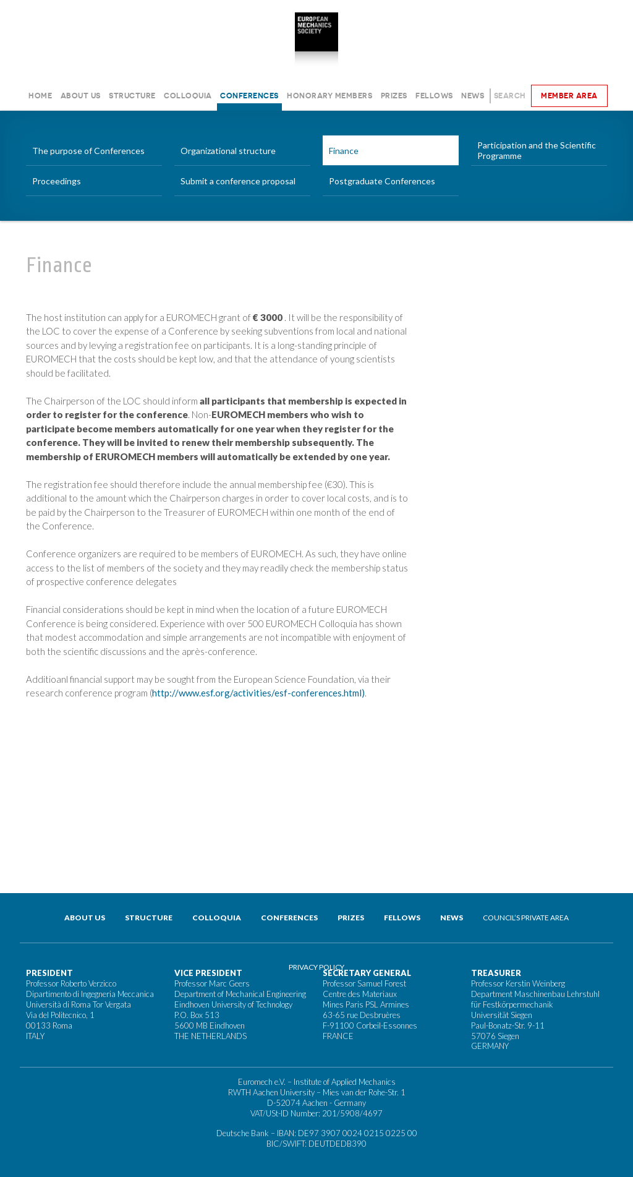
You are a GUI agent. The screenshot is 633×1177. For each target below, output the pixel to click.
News (472, 95)
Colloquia (188, 95)
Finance (344, 150)
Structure (132, 95)
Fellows (434, 95)
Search (510, 95)
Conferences (249, 95)
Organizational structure (228, 150)
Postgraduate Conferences (382, 181)
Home (40, 95)
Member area (569, 95)
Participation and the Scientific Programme (536, 150)
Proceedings (56, 181)
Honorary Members (329, 95)
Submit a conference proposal (238, 181)
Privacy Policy (316, 967)
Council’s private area (526, 917)
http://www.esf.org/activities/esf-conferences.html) (258, 692)
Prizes (394, 95)
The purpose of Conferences (88, 150)
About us (81, 95)
